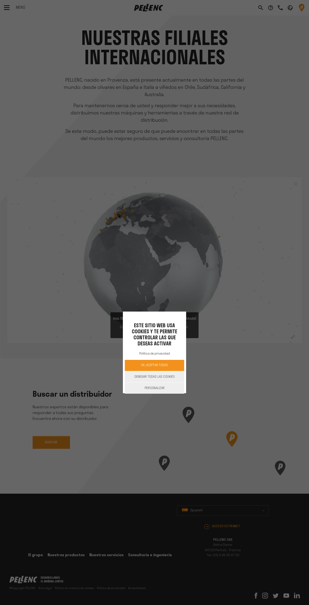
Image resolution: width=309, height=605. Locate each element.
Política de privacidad (154, 353)
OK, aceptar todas (154, 365)
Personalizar (155, 388)
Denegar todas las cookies (154, 377)
